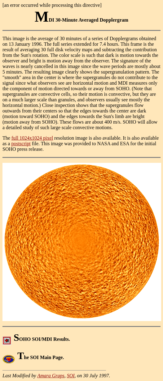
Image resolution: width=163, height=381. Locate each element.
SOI (71, 375)
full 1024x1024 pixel (32, 138)
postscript (20, 143)
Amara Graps (50, 375)
